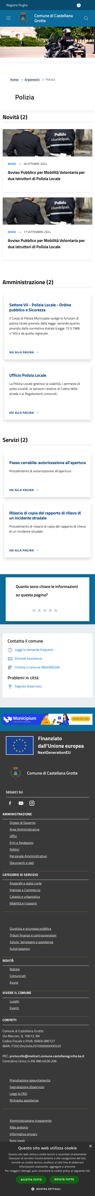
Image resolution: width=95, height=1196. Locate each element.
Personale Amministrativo (28, 856)
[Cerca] (86, 18)
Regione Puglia (16, 5)
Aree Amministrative (24, 829)
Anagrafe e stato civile (26, 883)
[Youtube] (21, 803)
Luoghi (14, 1001)
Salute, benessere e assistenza (31, 941)
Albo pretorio (19, 1127)
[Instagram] (32, 803)
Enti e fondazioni (22, 842)
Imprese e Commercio (25, 889)
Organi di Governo (22, 822)
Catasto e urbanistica (25, 896)
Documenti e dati (22, 862)
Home (14, 79)
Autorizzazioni (20, 948)
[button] (47, 1189)
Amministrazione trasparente (31, 1120)
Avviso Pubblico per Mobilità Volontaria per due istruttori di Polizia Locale (46, 175)
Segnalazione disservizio (27, 1086)
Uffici (13, 835)
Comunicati (18, 975)
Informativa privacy (23, 1133)
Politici (14, 849)
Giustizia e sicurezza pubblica (30, 928)
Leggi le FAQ (18, 1093)
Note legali (17, 1140)
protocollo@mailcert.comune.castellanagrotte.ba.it (47, 1056)
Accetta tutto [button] (31, 1179)
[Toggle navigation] (8, 17)
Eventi (14, 1007)
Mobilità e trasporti (23, 903)
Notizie (15, 969)
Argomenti (32, 79)
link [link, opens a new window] (88, 1171)
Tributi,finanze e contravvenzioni (33, 935)
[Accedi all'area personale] (79, 5)
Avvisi (12, 164)
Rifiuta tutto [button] (64, 1179)
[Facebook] (10, 803)
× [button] (90, 1146)
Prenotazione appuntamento (30, 1080)
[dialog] (47, 1169)
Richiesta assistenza (24, 1100)
